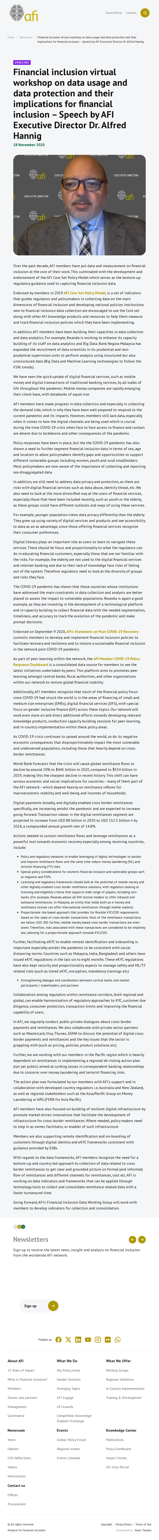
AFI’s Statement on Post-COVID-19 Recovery (102, 631)
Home (11, 37)
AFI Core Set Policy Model (85, 292)
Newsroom (26, 37)
